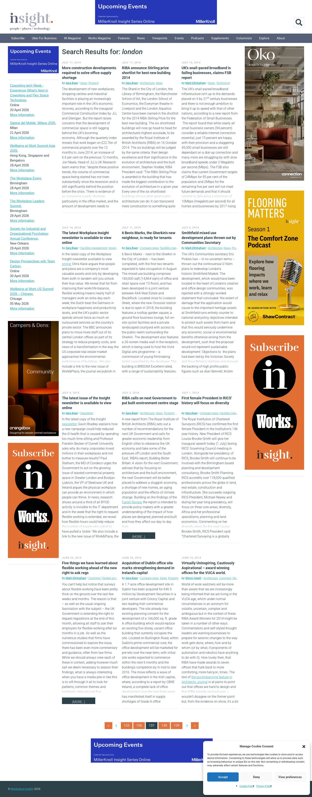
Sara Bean (72, 83)
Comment (94, 578)
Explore (264, 38)
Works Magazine (99, 38)
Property (93, 83)
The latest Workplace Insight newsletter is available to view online (86, 238)
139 (176, 725)
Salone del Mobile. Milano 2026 (32, 123)
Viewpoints (159, 38)
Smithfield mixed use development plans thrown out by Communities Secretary (209, 238)
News (141, 38)
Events (179, 38)
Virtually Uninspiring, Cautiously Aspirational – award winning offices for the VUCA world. (208, 568)
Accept (223, 777)
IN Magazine (72, 38)
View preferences (290, 777)
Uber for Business (44, 38)
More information (22, 115)
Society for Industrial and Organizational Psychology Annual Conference (29, 233)
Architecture (147, 83)
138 (164, 725)
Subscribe (18, 38)
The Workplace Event (25, 178)
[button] (304, 746)
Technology (223, 83)
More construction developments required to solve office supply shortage (89, 73)
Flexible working (111, 578)
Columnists (244, 38)
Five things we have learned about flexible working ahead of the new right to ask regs (90, 568)
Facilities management (93, 248)
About (281, 38)
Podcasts (197, 38)
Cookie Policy (246, 786)
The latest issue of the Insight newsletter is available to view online (86, 403)
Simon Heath (193, 578)
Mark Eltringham (195, 83)
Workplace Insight (22, 788)
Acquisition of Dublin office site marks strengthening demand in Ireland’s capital (148, 568)
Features (124, 38)
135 (126, 725)
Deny (256, 777)
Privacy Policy (264, 786)
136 (139, 725)
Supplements (220, 38)
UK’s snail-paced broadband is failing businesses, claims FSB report (206, 73)
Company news (149, 248)
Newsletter (114, 248)
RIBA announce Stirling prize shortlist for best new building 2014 (146, 73)
